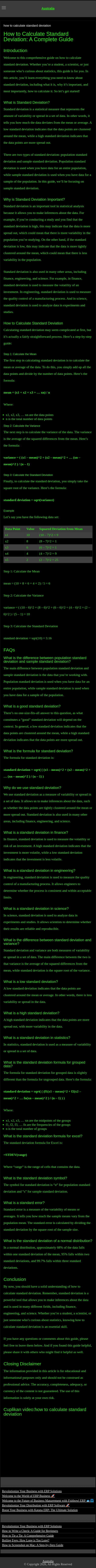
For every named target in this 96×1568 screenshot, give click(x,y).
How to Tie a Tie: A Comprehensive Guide (28, 1535)
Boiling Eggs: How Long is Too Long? (25, 1540)
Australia (48, 8)
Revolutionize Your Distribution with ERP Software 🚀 (36, 1505)
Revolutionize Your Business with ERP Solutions (32, 1491)
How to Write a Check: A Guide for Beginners (30, 1531)
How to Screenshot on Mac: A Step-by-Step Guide (32, 1545)
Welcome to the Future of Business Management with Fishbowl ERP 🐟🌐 (48, 1500)
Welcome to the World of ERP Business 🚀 (28, 1496)
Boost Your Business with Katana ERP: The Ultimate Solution (40, 1510)
